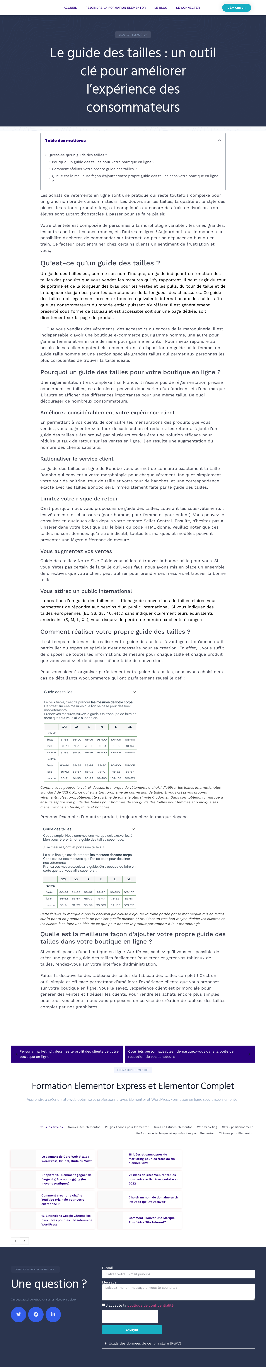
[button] (133, 34)
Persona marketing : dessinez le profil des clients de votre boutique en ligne (66, 1054)
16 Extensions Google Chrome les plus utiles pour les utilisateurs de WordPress (66, 1219)
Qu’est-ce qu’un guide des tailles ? (77, 155)
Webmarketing (206, 1127)
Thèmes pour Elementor (235, 1132)
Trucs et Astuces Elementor (171, 1127)
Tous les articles (49, 1127)
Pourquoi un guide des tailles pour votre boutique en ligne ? (103, 162)
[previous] (15, 1239)
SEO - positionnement (237, 1127)
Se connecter (188, 7)
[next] (24, 1239)
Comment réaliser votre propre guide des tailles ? (94, 169)
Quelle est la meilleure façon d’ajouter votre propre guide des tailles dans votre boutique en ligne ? (135, 178)
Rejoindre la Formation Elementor (115, 7)
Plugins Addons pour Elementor (125, 1127)
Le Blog (160, 7)
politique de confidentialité (150, 1304)
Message (109, 1281)
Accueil (70, 7)
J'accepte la (140, 1304)
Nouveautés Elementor (82, 1127)
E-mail (107, 1266)
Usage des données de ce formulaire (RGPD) (145, 1342)
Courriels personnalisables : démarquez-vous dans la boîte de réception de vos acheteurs (190, 1054)
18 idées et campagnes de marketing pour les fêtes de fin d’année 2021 (152, 1157)
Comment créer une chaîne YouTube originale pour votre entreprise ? (62, 1198)
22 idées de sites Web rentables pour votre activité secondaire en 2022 (153, 1178)
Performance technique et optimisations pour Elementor (174, 1132)
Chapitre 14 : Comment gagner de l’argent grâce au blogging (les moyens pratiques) (66, 1178)
